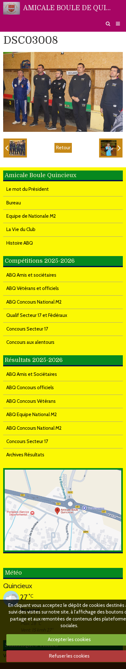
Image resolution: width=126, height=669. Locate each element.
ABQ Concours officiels (30, 387)
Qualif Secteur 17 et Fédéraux (36, 315)
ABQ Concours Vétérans (31, 401)
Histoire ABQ (19, 243)
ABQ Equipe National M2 (31, 414)
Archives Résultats (25, 455)
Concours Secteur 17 (27, 329)
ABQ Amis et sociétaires (31, 275)
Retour (63, 148)
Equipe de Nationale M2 (31, 216)
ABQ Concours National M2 (34, 302)
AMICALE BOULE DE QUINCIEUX (67, 8)
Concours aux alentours (30, 342)
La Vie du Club (20, 229)
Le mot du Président (27, 189)
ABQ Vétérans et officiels (32, 288)
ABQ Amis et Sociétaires (31, 374)
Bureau (13, 203)
